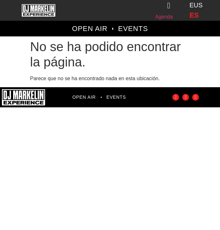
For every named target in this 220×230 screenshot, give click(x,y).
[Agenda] (168, 6)
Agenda (164, 16)
